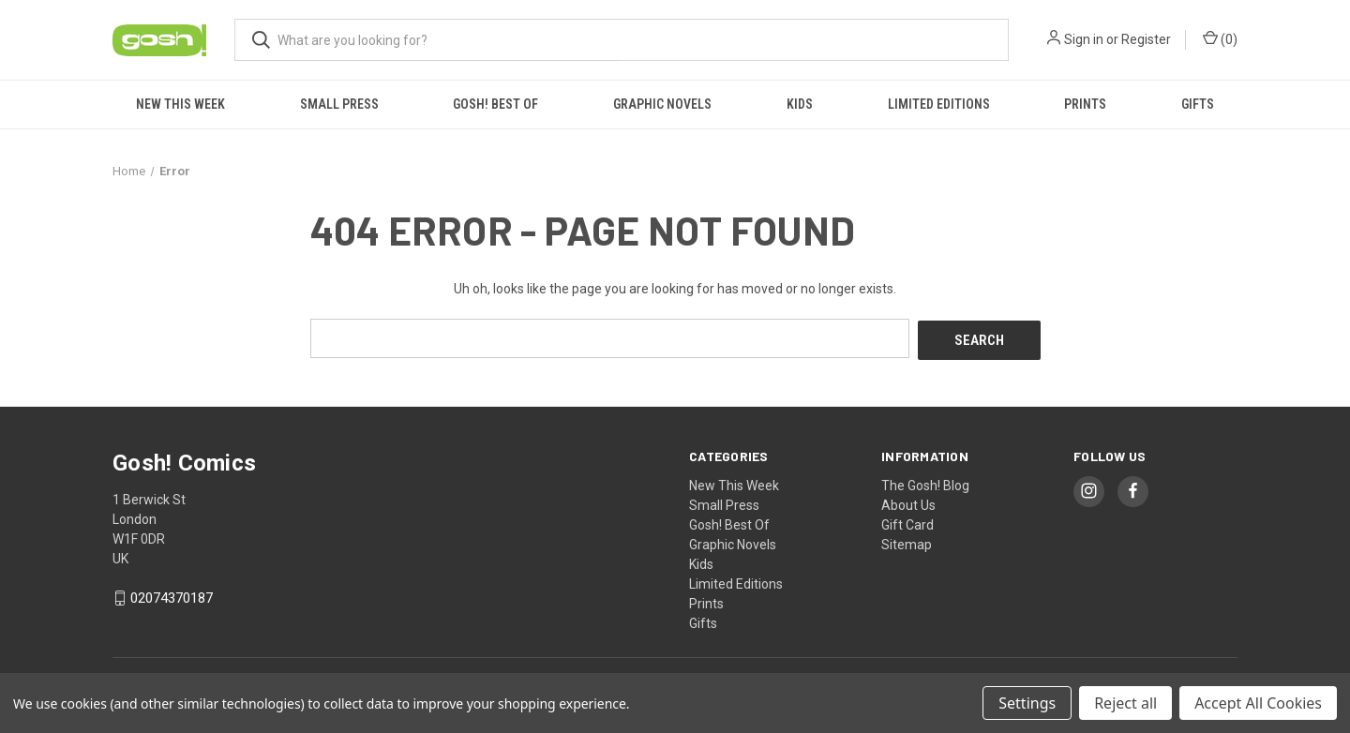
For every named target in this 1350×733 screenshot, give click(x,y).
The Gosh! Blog (925, 482)
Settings (1027, 703)
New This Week (180, 104)
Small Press (339, 104)
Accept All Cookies (1258, 703)
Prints (1085, 104)
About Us (908, 502)
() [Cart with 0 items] (1220, 38)
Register (1146, 39)
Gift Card (907, 522)
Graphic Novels (662, 104)
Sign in (1083, 39)
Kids (800, 104)
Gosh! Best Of (495, 104)
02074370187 (171, 596)
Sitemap (906, 541)
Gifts (1197, 104)
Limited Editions (939, 104)
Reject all (1125, 703)
